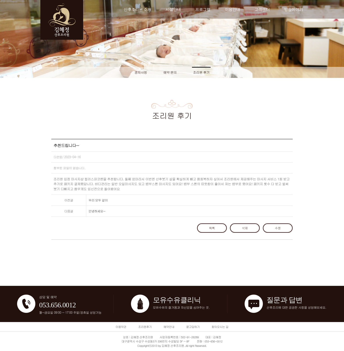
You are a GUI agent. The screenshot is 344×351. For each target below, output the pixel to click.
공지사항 (140, 72)
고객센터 (262, 9)
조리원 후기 (201, 72)
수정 (278, 228)
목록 (212, 228)
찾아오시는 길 (219, 327)
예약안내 (168, 327)
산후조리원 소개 (137, 9)
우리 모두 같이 (98, 200)
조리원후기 (145, 327)
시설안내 (173, 9)
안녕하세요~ (96, 211)
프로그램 (202, 9)
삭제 (245, 228)
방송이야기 (293, 9)
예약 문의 (170, 72)
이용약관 (121, 327)
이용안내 (232, 9)
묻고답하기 (193, 327)
